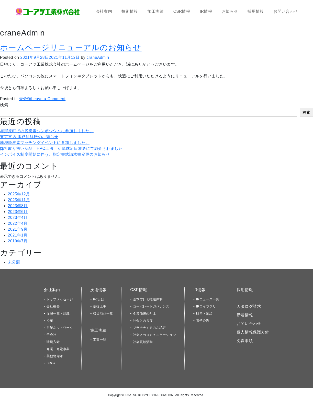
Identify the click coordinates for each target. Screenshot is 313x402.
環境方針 (53, 342)
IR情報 (206, 11)
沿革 (49, 320)
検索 (4, 105)
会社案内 (104, 11)
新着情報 (245, 315)
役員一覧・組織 (58, 313)
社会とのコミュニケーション (154, 335)
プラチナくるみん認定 (149, 328)
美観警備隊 (54, 356)
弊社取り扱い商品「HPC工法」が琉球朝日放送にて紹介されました (61, 148)
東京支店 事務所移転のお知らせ (29, 137)
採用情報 (255, 11)
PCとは (98, 299)
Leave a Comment (48, 99)
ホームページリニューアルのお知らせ (71, 47)
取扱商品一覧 (103, 313)
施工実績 (155, 11)
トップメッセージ (59, 299)
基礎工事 (99, 306)
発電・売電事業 (58, 349)
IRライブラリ (206, 306)
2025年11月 (19, 200)
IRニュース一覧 (207, 299)
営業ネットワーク (59, 328)
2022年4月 (18, 223)
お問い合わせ (285, 11)
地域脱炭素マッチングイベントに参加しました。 (44, 143)
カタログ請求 (249, 306)
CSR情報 (181, 11)
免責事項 (245, 341)
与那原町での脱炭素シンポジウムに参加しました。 (47, 131)
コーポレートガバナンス (151, 306)
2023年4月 (18, 217)
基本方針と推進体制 (148, 299)
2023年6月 (18, 212)
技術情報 (130, 11)
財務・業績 (204, 313)
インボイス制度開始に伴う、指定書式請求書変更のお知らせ (55, 154)
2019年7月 (18, 241)
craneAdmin (98, 57)
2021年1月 (18, 235)
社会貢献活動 (143, 342)
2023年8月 (18, 206)
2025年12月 (19, 194)
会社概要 (53, 306)
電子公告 (202, 320)
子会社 (51, 335)
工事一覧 (99, 340)
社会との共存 (143, 320)
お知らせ (230, 11)
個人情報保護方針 (253, 332)
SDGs (51, 363)
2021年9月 (18, 229)
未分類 (25, 99)
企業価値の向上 (144, 313)
